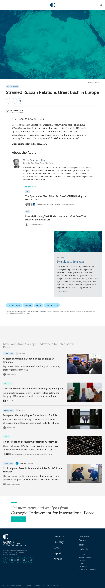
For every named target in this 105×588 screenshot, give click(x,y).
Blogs (81, 544)
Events (82, 540)
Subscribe (18, 519)
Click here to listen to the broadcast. (29, 143)
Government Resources (88, 569)
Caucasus (28, 305)
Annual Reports (85, 557)
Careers (82, 560)
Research (58, 536)
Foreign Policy (14, 305)
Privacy (81, 563)
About (57, 547)
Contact (82, 554)
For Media (82, 566)
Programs (83, 535)
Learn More (62, 291)
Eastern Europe (52, 305)
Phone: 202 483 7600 (11, 554)
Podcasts (83, 548)
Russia (38, 305)
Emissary (22, 353)
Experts (57, 553)
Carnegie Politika (26, 463)
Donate (57, 558)
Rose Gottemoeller (15, 111)
